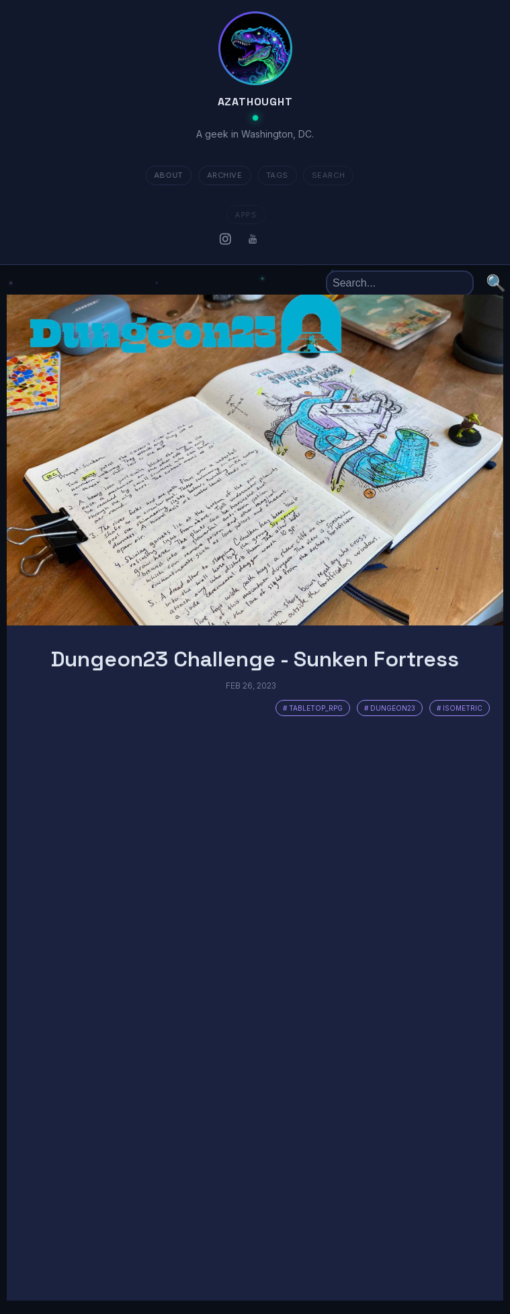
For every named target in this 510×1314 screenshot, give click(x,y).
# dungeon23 (389, 708)
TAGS (271, 175)
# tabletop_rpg (313, 708)
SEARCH (322, 175)
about (163, 175)
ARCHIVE (219, 175)
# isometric (459, 708)
